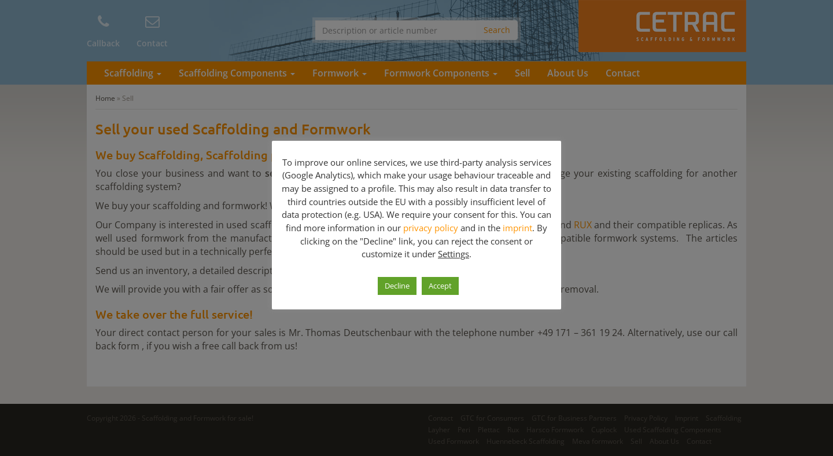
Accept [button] (440, 285)
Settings (453, 254)
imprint (517, 228)
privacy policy (430, 228)
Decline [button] (397, 285)
